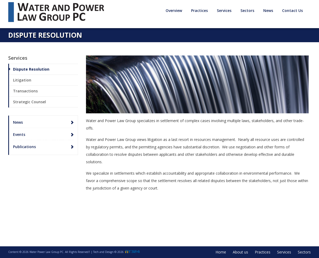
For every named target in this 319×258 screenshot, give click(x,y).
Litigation (22, 80)
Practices (199, 10)
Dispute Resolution (31, 69)
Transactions (25, 90)
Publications (24, 146)
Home (220, 252)
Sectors (247, 10)
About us (240, 252)
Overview (174, 10)
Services (224, 10)
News (268, 10)
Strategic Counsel (29, 101)
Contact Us (292, 10)
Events (19, 134)
